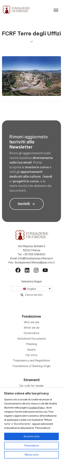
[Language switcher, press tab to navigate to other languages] (31, 288)
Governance (31, 333)
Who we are (31, 322)
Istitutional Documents (31, 338)
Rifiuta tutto (31, 454)
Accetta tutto (31, 436)
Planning (31, 344)
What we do (31, 327)
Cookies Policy (36, 407)
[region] (31, 425)
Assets (31, 349)
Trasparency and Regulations (31, 360)
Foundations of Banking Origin (31, 366)
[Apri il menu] (56, 9)
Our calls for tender (31, 385)
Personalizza (31, 445)
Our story (31, 355)
